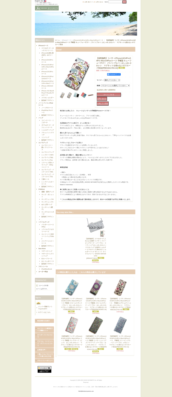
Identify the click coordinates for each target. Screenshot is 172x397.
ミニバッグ (45, 137)
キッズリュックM (47, 199)
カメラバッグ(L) (47, 160)
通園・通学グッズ (47, 192)
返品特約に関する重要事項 (106, 90)
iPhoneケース (43, 45)
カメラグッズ (43, 143)
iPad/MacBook (46, 269)
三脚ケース (45, 179)
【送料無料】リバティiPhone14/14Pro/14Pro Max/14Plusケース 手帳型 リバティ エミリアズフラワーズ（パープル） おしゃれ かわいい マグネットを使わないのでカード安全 (96, 342)
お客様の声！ (42, 350)
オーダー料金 (43, 272)
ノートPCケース (47, 108)
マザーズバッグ (46, 251)
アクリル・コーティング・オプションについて (45, 343)
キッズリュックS (47, 202)
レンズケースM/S (47, 155)
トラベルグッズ (43, 222)
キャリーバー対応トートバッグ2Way (47, 236)
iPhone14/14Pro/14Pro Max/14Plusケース (47, 67)
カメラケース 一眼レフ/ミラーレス (47, 147)
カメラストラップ (47, 152)
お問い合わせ (99, 2)
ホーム (57, 40)
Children (41, 189)
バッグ (40, 118)
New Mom (42, 248)
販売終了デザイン (47, 100)
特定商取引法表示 (43, 321)
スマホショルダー (47, 98)
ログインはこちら (44, 312)
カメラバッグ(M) (47, 157)
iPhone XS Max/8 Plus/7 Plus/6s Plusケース (47, 93)
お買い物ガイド (88, 2)
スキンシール (43, 266)
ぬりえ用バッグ (46, 204)
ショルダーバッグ (47, 130)
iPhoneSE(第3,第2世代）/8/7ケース (47, 55)
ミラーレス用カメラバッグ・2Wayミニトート (47, 165)
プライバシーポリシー (45, 360)
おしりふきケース (47, 261)
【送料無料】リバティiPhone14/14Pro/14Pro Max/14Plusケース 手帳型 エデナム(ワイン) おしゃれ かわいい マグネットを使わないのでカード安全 (120, 304)
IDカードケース (46, 258)
